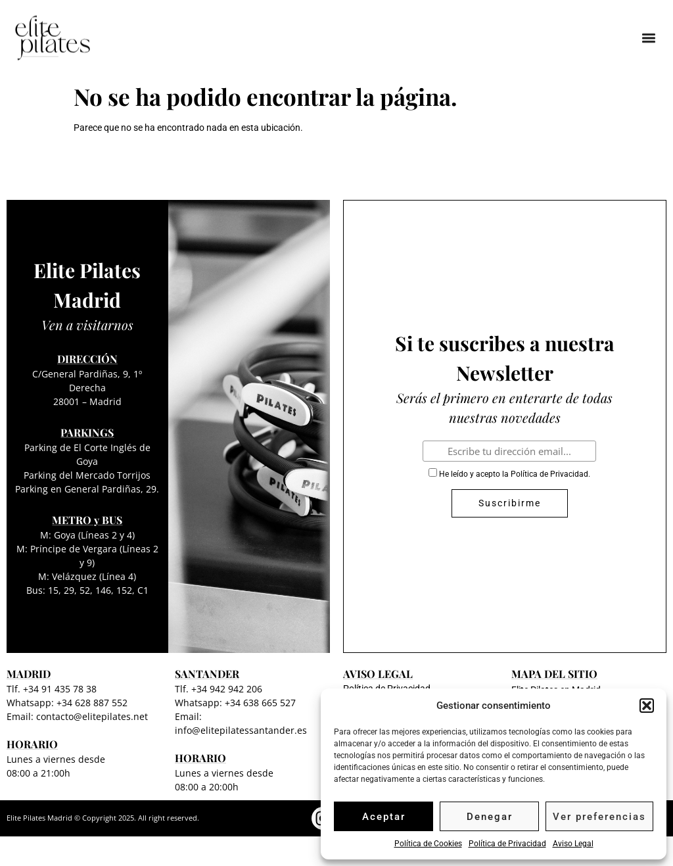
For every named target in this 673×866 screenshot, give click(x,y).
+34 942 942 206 (226, 689)
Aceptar (384, 817)
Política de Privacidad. (550, 474)
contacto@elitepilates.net (92, 716)
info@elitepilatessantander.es (241, 730)
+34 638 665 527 (260, 702)
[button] (646, 705)
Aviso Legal (573, 843)
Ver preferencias (599, 817)
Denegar (490, 817)
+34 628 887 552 (92, 702)
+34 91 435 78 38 (60, 689)
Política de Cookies (428, 843)
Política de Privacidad (507, 843)
